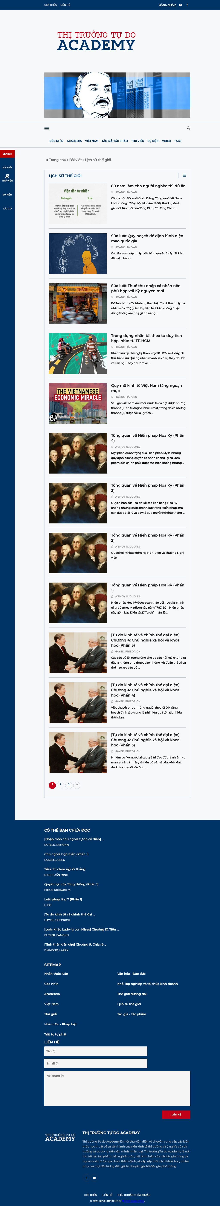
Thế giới (50, 1014)
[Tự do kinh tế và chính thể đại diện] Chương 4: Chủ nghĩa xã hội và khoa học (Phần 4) (145, 690)
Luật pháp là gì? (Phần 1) (63, 899)
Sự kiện (153, 141)
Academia (74, 141)
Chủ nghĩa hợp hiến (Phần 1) (66, 854)
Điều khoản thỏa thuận (134, 1195)
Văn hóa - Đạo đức (131, 974)
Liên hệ (65, 4)
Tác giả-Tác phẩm (115, 141)
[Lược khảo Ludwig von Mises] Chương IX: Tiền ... (81, 929)
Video (166, 141)
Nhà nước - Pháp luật (60, 1024)
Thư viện (137, 141)
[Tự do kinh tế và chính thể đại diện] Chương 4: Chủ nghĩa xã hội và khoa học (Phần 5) (145, 640)
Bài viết (74, 160)
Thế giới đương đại (132, 994)
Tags (177, 141)
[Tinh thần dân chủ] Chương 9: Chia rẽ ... (75, 944)
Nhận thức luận (56, 974)
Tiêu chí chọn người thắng (64, 869)
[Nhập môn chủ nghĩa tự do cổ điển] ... (74, 839)
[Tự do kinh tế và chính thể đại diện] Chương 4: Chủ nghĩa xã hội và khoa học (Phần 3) (145, 740)
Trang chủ (55, 160)
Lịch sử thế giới (97, 160)
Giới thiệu (50, 4)
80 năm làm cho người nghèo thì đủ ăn (148, 186)
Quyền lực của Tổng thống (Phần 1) (71, 884)
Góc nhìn (56, 141)
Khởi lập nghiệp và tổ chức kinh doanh (147, 984)
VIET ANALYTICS (133, 1201)
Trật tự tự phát (55, 1034)
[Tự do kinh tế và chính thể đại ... (69, 914)
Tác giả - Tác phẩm (131, 1014)
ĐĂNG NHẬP (167, 4)
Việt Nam (91, 141)
